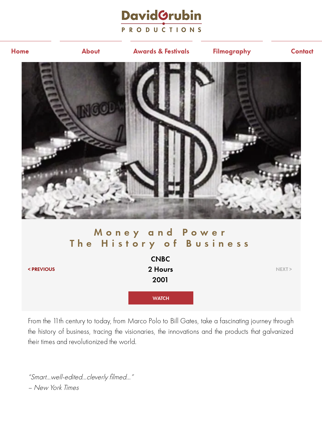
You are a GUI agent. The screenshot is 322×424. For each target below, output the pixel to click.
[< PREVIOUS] (44, 269)
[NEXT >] (275, 269)
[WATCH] (160, 297)
